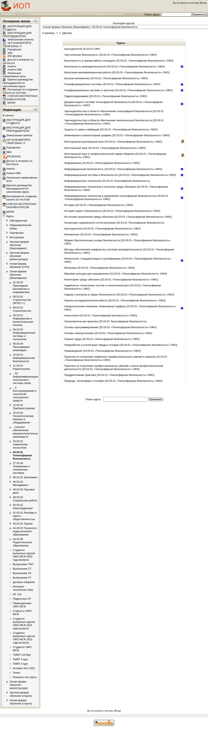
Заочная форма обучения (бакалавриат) (19, 245)
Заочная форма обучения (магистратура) (19, 256)
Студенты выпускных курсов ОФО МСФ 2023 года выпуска (24, 554)
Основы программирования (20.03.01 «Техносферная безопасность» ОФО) (110, 327)
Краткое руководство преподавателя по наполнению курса (18, 83)
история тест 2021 (24, 668)
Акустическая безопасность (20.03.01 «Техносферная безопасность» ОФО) (110, 54)
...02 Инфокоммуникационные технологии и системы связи (28, 378)
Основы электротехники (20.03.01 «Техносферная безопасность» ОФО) (108, 333)
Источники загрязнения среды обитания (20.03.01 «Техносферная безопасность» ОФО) (118, 216)
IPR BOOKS (12, 56)
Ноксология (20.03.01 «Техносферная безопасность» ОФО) (100, 315)
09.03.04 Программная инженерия (21, 347)
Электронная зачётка (18, 39)
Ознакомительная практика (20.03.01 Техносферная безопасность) (105, 321)
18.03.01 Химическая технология (20, 444)
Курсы (20, 14)
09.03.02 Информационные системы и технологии (24, 334)
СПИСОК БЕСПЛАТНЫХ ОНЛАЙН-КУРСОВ (20, 97)
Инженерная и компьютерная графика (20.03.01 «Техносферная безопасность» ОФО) (117, 135)
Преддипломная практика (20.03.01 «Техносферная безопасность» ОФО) (109, 374)
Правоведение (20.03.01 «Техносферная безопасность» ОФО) (102, 350)
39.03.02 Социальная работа (25, 499)
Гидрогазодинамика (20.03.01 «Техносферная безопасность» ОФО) (105, 96)
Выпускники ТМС (23, 564)
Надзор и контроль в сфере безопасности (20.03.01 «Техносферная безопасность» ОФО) (119, 294)
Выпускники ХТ (22, 577)
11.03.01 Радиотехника (21, 367)
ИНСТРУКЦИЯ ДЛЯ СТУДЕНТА (18, 121)
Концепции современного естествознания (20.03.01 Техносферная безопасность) (114, 222)
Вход (203, 2)
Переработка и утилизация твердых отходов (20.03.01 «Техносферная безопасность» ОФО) (121, 344)
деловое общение (24, 582)
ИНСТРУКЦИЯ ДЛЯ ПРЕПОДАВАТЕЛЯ (17, 34)
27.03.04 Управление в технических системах (21, 468)
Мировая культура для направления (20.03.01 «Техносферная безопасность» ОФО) (115, 273)
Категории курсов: (124, 23)
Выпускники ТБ (22, 573)
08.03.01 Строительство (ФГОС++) (22, 300)
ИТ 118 (17, 594)
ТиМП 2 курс (20, 663)
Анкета (9, 66)
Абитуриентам (18, 220)
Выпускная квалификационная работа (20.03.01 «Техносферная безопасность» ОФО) (117, 72)
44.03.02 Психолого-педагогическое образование (25, 531)
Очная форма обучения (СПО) (19, 265)
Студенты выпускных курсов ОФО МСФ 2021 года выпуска (24, 623)
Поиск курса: (152, 14)
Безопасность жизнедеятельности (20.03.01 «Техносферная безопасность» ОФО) (114, 66)
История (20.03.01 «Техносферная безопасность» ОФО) (98, 205)
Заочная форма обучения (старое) (21, 694)
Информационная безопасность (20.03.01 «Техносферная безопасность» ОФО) (113, 169)
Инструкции (17, 237)
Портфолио (12, 49)
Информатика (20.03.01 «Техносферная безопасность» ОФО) (102, 162)
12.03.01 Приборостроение (24, 406)
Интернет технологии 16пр (23, 588)
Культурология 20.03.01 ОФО (82, 48)
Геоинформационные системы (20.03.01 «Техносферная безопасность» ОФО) (112, 84)
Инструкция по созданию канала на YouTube (20, 91)
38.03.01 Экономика (25, 477)
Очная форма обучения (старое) (21, 702)
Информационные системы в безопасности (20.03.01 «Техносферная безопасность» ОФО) (120, 174)
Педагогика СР (22, 598)
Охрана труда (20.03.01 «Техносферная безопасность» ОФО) (102, 339)
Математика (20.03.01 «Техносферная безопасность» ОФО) (101, 234)
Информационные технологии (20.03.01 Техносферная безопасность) (107, 180)
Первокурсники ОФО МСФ (22, 605)
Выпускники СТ (22, 568)
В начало (7, 14)
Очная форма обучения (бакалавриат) (51, 14)
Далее (67, 33)
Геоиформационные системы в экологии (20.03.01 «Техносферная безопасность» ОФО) (118, 90)
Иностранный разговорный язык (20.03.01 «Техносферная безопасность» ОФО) (113, 141)
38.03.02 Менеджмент (21, 483)
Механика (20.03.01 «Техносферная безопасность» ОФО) (99, 267)
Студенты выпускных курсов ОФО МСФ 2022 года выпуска (24, 637)
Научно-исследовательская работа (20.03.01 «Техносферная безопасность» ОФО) (115, 300)
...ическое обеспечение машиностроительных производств (26, 431)
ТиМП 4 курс (20, 659)
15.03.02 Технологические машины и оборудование (23, 417)
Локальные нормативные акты (14, 74)
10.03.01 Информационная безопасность (24, 358)
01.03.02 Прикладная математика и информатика (21, 287)
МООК (9, 102)
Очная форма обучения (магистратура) (19, 685)
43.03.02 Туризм (22, 523)
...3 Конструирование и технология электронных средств (24, 394)
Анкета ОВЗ (12, 69)
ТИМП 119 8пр (22, 654)
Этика (16, 672)
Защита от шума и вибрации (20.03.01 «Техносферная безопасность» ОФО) (111, 129)
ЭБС (8, 52)
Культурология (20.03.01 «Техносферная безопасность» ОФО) (102, 228)
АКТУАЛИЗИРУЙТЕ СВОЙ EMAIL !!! (17, 44)
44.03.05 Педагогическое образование (22, 542)
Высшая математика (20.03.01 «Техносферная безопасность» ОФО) (106, 78)
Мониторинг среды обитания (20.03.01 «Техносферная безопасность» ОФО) (111, 279)
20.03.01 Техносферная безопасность (102, 14)
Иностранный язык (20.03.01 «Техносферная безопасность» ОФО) (105, 147)
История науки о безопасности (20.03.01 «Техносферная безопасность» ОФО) (112, 210)
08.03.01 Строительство (22, 309)
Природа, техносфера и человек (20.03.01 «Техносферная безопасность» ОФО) (113, 380)
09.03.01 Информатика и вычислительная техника (23, 320)
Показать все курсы (25, 677)
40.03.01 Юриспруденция (23, 506)
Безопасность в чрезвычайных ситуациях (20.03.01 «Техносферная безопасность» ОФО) (119, 60)
